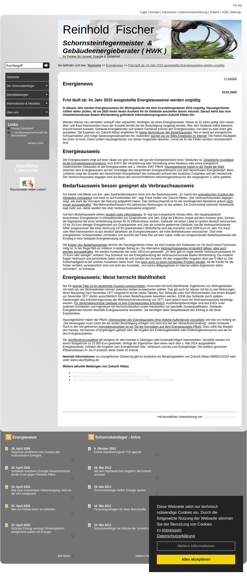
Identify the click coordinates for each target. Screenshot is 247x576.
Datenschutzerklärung (176, 536)
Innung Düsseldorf (22, 128)
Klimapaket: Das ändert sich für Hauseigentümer (104, 372)
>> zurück (230, 78)
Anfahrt (214, 12)
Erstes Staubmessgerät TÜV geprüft (117, 452)
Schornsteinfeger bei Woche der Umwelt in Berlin (126, 528)
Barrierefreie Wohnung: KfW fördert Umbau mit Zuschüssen (111, 376)
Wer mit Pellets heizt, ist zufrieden (33, 509)
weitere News (146, 556)
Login (143, 12)
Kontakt (154, 12)
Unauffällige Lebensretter (27, 168)
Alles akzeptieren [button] (196, 559)
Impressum (171, 530)
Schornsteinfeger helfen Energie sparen (120, 490)
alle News (66, 556)
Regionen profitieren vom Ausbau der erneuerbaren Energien (35, 453)
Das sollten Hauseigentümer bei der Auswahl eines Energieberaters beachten (123, 379)
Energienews (24, 437)
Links (13, 124)
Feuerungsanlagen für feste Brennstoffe (120, 509)
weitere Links (37, 143)
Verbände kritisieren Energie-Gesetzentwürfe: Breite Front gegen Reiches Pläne (41, 472)
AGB (225, 12)
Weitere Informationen (196, 546)
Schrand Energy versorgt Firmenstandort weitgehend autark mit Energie (37, 530)
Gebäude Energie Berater (220, 417)
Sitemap (235, 12)
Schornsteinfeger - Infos (117, 437)
